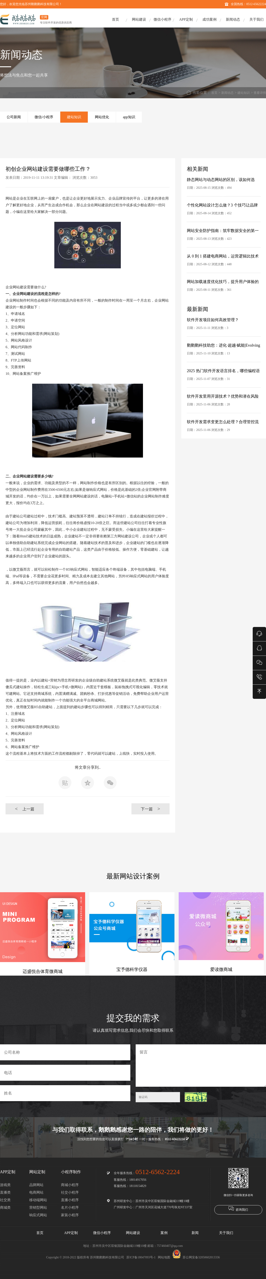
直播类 (5, 1192)
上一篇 (24, 808)
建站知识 (243, 92)
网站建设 (139, 19)
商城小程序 (70, 1185)
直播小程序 (70, 1200)
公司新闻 (14, 117)
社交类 (5, 1200)
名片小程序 (70, 1207)
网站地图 (164, 1257)
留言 (201, 1065)
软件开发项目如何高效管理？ (213, 320)
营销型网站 (38, 1207)
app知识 (129, 117)
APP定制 (186, 19)
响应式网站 (38, 1215)
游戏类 (5, 1185)
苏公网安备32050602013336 (196, 1257)
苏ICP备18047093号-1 (140, 1257)
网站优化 (102, 117)
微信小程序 (162, 19)
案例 (164, 1233)
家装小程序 (70, 1215)
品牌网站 (36, 1185)
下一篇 (150, 808)
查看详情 (260, 92)
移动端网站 (38, 1200)
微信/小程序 (44, 117)
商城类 (5, 1207)
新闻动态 (233, 19)
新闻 (195, 1233)
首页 (115, 19)
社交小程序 (70, 1192)
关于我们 (256, 19)
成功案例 (209, 19)
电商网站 (36, 1192)
